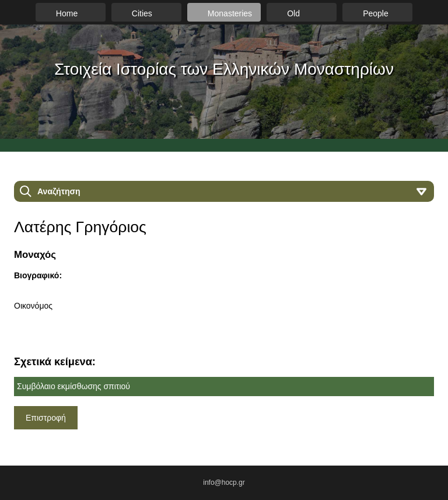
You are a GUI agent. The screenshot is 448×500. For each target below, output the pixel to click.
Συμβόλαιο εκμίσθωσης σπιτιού (73, 386)
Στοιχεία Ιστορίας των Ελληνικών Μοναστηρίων (224, 69)
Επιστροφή (46, 417)
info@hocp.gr (224, 482)
